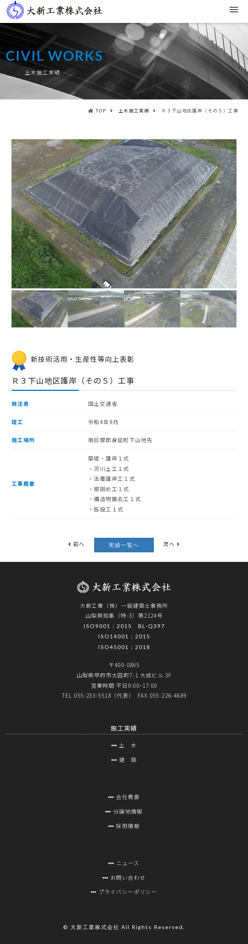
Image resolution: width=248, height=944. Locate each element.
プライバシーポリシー (127, 891)
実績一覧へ (124, 545)
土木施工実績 (134, 110)
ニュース (128, 863)
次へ (171, 544)
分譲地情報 (128, 811)
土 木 (128, 745)
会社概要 (128, 797)
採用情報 (128, 826)
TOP (101, 110)
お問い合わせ (127, 877)
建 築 (128, 759)
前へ (76, 544)
